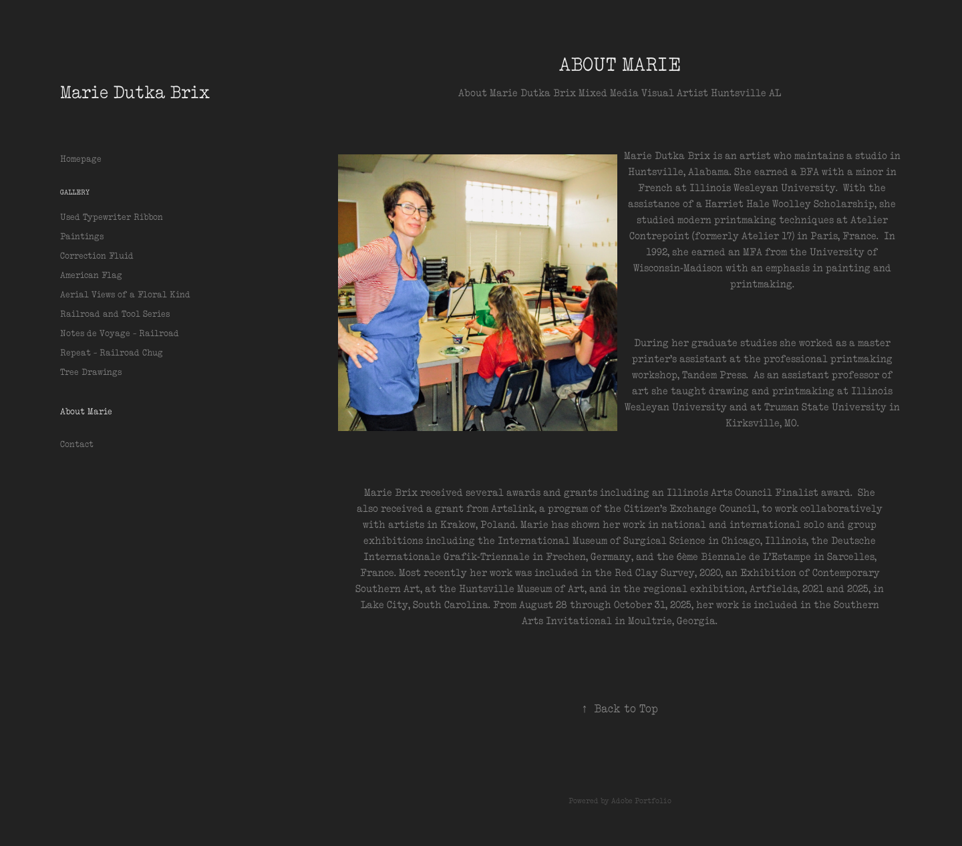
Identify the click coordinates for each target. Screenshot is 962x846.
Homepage (81, 159)
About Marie (86, 411)
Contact (77, 444)
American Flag (91, 275)
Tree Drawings (91, 372)
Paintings (82, 236)
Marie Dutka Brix (135, 92)
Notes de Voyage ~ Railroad (119, 333)
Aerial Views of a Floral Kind (125, 294)
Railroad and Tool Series (115, 314)
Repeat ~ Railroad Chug (111, 352)
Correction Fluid (97, 256)
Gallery (75, 192)
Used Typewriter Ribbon (111, 217)
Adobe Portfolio (641, 800)
